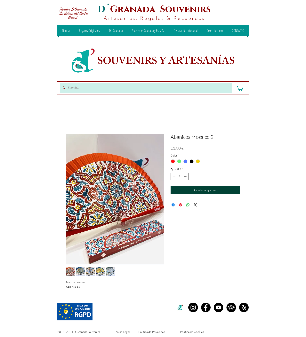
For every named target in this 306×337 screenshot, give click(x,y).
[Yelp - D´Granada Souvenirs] (244, 307)
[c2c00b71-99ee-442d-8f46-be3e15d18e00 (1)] (180, 307)
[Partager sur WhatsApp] (188, 205)
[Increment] (185, 176)
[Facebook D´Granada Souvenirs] (206, 307)
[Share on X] (195, 205)
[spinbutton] (179, 176)
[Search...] (146, 88)
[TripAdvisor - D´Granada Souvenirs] (231, 307)
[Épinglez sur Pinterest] (180, 205)
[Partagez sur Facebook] (173, 205)
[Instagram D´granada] (193, 307)
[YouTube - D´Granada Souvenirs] (218, 307)
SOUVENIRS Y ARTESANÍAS (167, 62)
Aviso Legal (123, 332)
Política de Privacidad (151, 332)
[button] (239, 88)
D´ (104, 9)
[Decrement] (173, 176)
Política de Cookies (192, 332)
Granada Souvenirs (160, 9)
